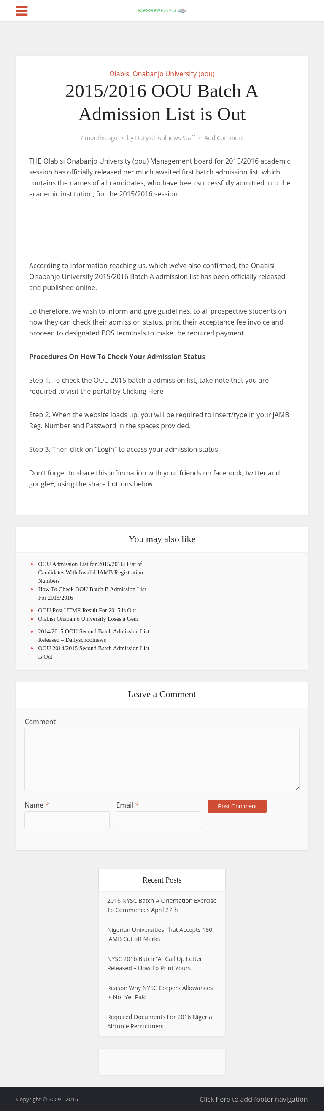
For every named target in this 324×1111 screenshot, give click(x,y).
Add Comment (224, 138)
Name (36, 805)
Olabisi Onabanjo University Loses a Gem (88, 619)
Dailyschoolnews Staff (165, 138)
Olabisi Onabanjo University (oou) (162, 73)
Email (127, 805)
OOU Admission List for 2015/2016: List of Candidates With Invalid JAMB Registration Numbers (90, 572)
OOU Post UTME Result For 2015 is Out (87, 610)
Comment (40, 721)
